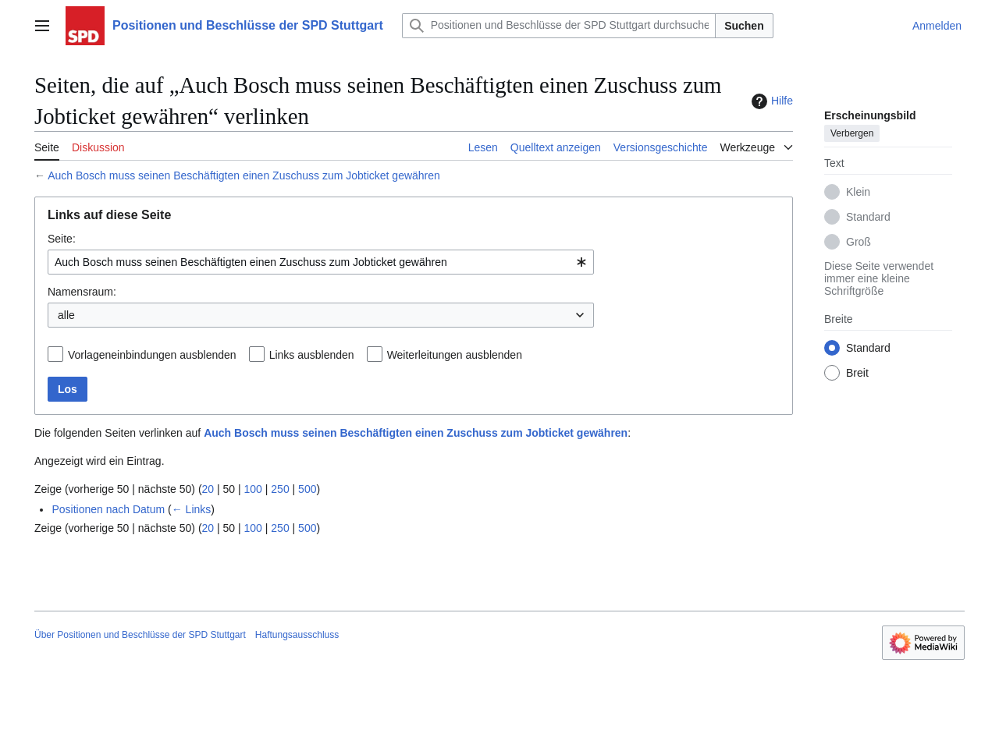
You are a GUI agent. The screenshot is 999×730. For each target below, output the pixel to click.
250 (280, 489)
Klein (858, 192)
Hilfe (770, 101)
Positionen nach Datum (108, 509)
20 (208, 489)
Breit (857, 373)
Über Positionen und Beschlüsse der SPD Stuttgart (140, 634)
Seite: (62, 238)
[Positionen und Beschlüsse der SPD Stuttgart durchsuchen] (559, 25)
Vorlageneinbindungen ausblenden (152, 355)
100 (253, 489)
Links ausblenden (311, 355)
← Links (192, 509)
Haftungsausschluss (297, 634)
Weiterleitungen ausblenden (454, 355)
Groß (858, 242)
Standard (868, 217)
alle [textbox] (66, 315)
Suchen (744, 25)
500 (307, 489)
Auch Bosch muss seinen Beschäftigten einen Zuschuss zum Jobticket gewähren (244, 175)
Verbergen (851, 133)
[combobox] (321, 262)
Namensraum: (82, 291)
